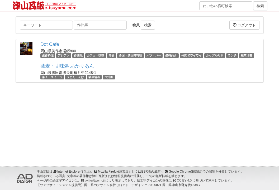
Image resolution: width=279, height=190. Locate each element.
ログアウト (244, 25)
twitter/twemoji (95, 180)
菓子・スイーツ (52, 77)
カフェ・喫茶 (95, 55)
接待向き (171, 55)
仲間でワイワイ (191, 55)
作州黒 (78, 55)
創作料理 (48, 55)
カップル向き (214, 55)
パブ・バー (153, 55)
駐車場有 (246, 55)
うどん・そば (75, 77)
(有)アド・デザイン (130, 185)
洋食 (112, 55)
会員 (134, 25)
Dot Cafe (49, 44)
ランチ (232, 55)
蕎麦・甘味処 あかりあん (67, 66)
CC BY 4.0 (184, 180)
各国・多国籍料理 (130, 55)
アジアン (63, 55)
